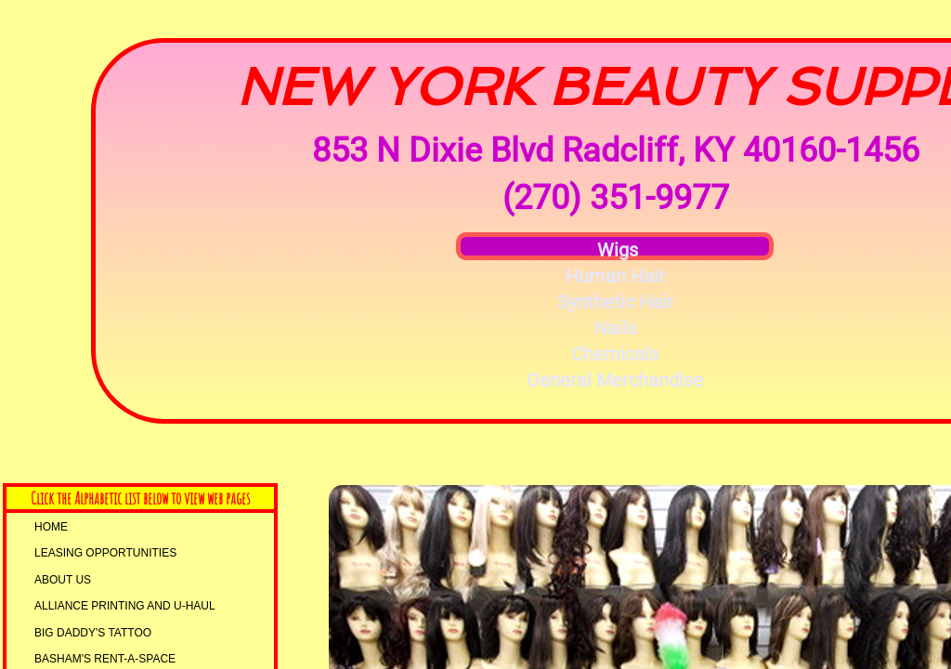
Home (51, 526)
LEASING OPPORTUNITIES (105, 552)
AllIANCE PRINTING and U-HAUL (124, 605)
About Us (62, 579)
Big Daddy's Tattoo (92, 632)
